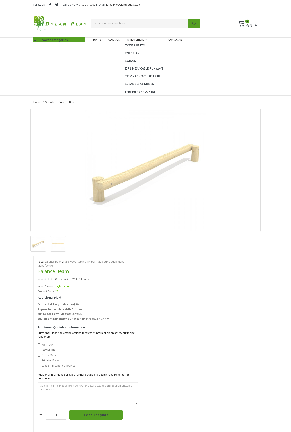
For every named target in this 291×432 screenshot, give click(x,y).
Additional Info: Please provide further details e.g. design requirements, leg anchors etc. (83, 376)
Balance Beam (67, 102)
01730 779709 (87, 4)
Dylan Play (63, 286)
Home (37, 102)
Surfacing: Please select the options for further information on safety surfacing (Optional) (86, 334)
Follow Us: (39, 4)
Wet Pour (45, 344)
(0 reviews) (61, 279)
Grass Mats (47, 355)
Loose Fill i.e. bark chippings (56, 365)
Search (49, 102)
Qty (40, 415)
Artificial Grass (48, 360)
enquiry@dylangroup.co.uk (123, 4)
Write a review (80, 279)
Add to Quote (97, 415)
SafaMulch (46, 350)
